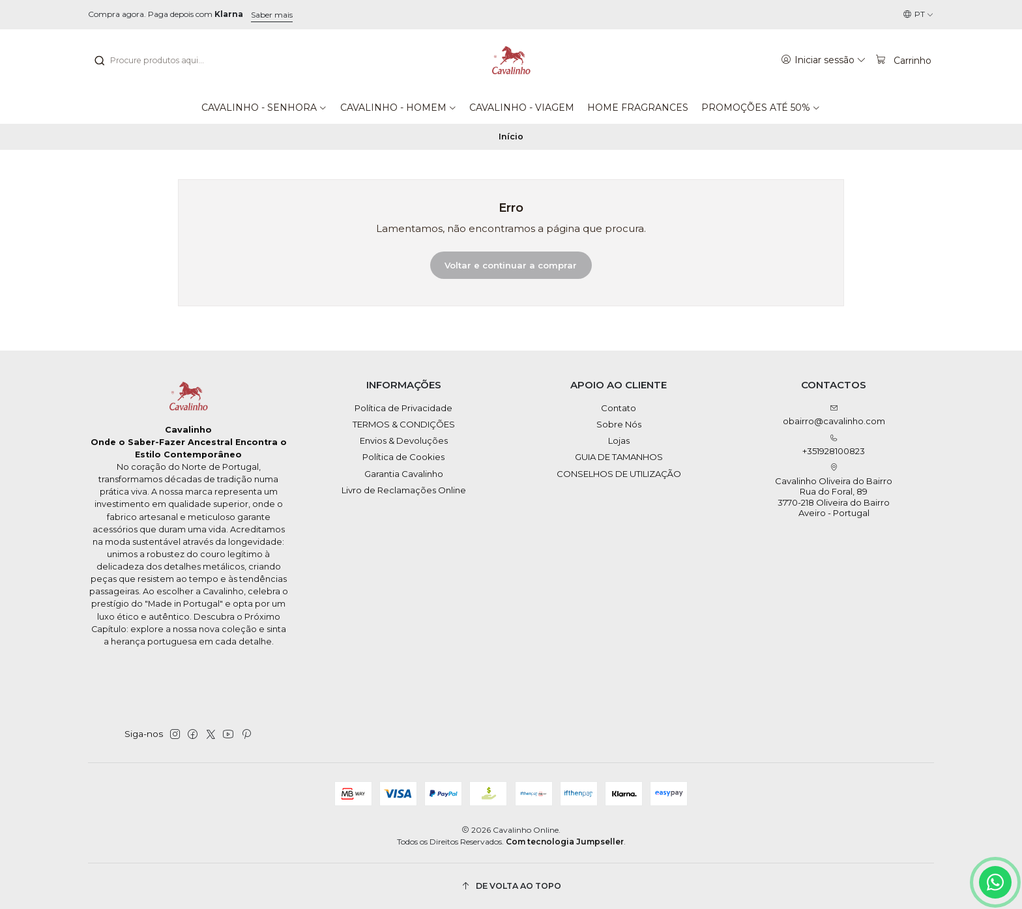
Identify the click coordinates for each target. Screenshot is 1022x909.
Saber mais (272, 15)
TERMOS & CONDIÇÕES (404, 424)
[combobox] (159, 61)
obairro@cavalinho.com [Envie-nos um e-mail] (834, 415)
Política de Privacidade (403, 408)
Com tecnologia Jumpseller (565, 841)
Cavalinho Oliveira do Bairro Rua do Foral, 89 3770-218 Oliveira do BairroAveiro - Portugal (833, 490)
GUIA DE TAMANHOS (619, 457)
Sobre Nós (618, 424)
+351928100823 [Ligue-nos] (833, 445)
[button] (264, 107)
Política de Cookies (403, 457)
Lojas (619, 440)
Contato (618, 408)
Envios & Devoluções (404, 440)
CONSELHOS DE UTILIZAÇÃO (619, 474)
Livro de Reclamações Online (404, 490)
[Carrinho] (903, 60)
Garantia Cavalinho (403, 474)
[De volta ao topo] (511, 886)
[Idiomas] (918, 15)
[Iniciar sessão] (823, 60)
